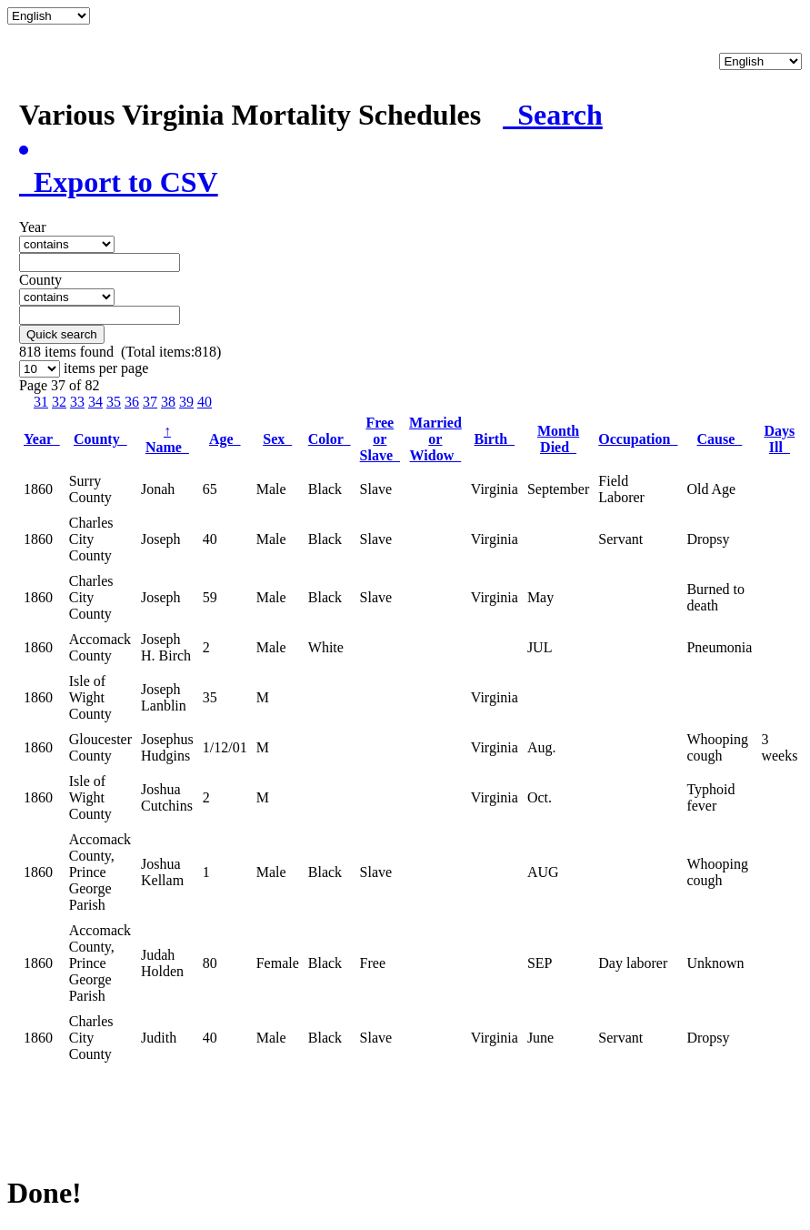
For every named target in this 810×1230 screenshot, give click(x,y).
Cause (720, 439)
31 (41, 401)
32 (59, 401)
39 (186, 401)
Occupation (637, 439)
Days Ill (780, 439)
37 (150, 401)
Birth (495, 439)
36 (132, 401)
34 (95, 401)
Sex (277, 439)
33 (77, 401)
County (100, 439)
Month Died (558, 439)
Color (329, 439)
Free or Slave (380, 439)
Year (42, 439)
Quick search (61, 334)
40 (204, 401)
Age (225, 439)
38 (168, 401)
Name (167, 439)
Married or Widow (435, 439)
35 (113, 401)
